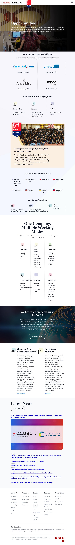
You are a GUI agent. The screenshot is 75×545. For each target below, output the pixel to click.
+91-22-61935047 (57, 207)
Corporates (25, 505)
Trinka (34, 510)
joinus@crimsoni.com (19, 211)
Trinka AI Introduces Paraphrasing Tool (23, 465)
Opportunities (48, 512)
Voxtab (35, 502)
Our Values (14, 499)
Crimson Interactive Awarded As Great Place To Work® (27, 461)
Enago (35, 496)
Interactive (11, 2)
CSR (12, 513)
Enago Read (36, 512)
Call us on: (56, 205)
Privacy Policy (59, 501)
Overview (13, 496)
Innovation (14, 502)
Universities (25, 499)
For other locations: (35, 209)
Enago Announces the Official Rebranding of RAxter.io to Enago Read (31, 473)
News (12, 510)
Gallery (46, 515)
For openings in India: (17, 209)
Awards (13, 507)
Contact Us (58, 504)
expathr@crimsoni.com (38, 211)
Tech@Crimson (48, 509)
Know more (48, 393)
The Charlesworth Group (37, 517)
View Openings (37, 336)
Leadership (14, 505)
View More (16, 409)
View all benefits (21, 393)
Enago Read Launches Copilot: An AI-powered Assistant (27, 469)
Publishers (25, 502)
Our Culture (47, 496)
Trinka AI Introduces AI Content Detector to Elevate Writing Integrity (32, 482)
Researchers (25, 496)
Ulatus (35, 499)
